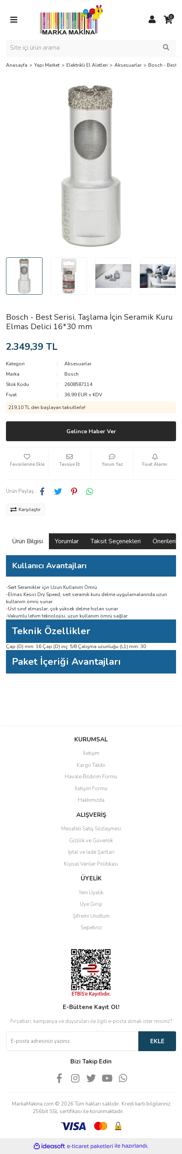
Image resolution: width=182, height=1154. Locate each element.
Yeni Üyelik (91, 892)
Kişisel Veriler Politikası (91, 864)
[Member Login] (152, 20)
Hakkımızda (91, 800)
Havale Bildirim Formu (91, 776)
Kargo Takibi (91, 765)
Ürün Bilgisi (27, 541)
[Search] (91, 48)
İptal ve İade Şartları (91, 852)
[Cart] (168, 20)
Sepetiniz (91, 927)
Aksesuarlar (77, 364)
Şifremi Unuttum (91, 916)
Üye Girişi (91, 904)
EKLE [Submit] (157, 1041)
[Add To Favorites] (27, 463)
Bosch (71, 374)
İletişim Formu (91, 788)
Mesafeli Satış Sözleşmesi (91, 828)
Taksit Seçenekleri (116, 541)
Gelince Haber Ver (91, 431)
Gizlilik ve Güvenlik (91, 840)
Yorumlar (67, 541)
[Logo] (69, 19)
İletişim (91, 753)
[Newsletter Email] (72, 1041)
